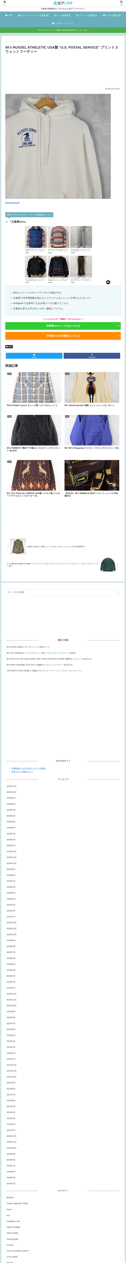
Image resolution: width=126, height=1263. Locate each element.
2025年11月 (11, 726)
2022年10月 (11, 946)
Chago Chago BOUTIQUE (17, 1143)
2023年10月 (11, 874)
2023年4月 (11, 910)
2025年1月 (11, 785)
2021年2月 (11, 1064)
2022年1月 (11, 999)
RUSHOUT (11, 1215)
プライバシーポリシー (60, 1256)
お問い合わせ (77, 1256)
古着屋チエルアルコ (15, 1238)
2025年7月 (11, 750)
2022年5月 (11, 975)
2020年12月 (11, 1076)
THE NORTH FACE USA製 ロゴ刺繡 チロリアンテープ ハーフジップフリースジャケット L (44, 611)
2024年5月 (11, 833)
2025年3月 (11, 774)
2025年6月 (11, 756)
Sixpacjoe (11, 1221)
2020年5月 (11, 1118)
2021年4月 (11, 1052)
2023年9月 (11, 880)
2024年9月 (11, 809)
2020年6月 (11, 1112)
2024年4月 (11, 839)
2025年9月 (11, 738)
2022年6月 (11, 969)
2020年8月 (11, 1100)
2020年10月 (11, 1088)
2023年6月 (11, 898)
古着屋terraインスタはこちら (63, 325)
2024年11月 (11, 797)
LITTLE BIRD (12, 1197)
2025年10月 (11, 732)
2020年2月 (11, 1124)
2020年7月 (11, 1106)
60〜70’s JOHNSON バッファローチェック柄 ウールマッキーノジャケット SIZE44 (41, 593)
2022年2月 (11, 993)
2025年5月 (11, 762)
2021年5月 (11, 1046)
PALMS (10, 1203)
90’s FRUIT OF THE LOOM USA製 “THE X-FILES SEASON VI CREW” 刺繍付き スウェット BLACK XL (49, 599)
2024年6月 (11, 827)
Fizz (8, 1155)
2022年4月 (11, 981)
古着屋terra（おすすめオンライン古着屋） (29, 708)
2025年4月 (11, 768)
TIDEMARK (11, 1232)
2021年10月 (11, 1017)
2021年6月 (11, 1040)
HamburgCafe (12, 1179)
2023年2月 (11, 922)
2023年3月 (11, 916)
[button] (117, 532)
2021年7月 (11, 1035)
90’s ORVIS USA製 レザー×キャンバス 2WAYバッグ (28, 587)
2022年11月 (11, 940)
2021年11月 (11, 1011)
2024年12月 (11, 791)
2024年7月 (11, 821)
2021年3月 (11, 1058)
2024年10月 (11, 803)
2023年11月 (11, 868)
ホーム (45, 1256)
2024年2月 (11, 851)
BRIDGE (10, 1137)
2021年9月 (11, 1023)
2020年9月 (11, 1094)
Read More (12, 202)
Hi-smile (10, 1185)
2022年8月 (11, 957)
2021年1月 (11, 1070)
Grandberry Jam (13, 1161)
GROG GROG (12, 1173)
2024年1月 (11, 857)
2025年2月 (11, 780)
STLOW (10, 1226)
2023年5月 (11, 904)
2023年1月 (11, 928)
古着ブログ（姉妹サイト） (22, 712)
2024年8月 (11, 815)
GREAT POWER (13, 1167)
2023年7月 (11, 892)
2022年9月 (11, 951)
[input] (63, 532)
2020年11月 (11, 1082)
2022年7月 (11, 963)
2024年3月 (11, 845)
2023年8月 (11, 886)
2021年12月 (11, 1005)
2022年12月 (11, 934)
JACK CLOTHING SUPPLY (18, 1191)
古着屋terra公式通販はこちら (63, 335)
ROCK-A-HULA (13, 1209)
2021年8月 (11, 1029)
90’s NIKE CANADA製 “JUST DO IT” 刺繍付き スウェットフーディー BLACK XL (40, 605)
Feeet (9, 347)
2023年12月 (11, 863)
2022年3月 (11, 987)
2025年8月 (11, 744)
